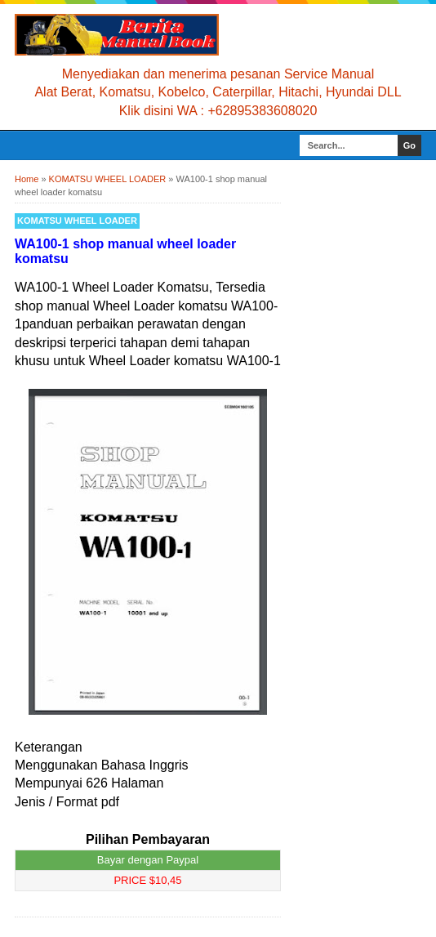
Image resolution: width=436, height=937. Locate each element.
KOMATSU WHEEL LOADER (77, 220)
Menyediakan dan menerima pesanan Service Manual (218, 74)
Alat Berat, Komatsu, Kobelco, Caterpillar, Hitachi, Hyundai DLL (217, 92)
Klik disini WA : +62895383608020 (218, 111)
